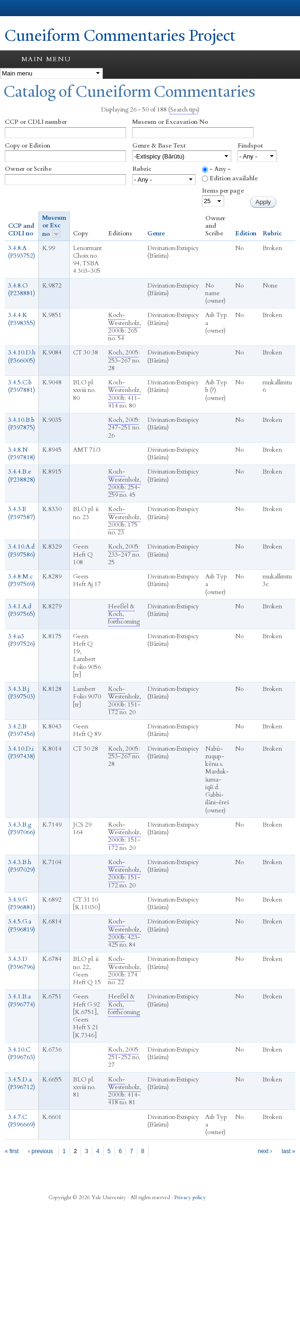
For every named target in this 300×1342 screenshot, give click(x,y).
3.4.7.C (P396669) (21, 1121)
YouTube (110, 1213)
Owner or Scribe (28, 169)
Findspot (250, 145)
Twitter (73, 1213)
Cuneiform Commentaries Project (120, 35)
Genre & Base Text (159, 145)
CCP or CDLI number (36, 122)
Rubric (142, 169)
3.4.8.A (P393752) (21, 252)
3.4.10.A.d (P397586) (21, 550)
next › (265, 1151)
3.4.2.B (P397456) (21, 730)
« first (11, 1151)
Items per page (223, 190)
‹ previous (40, 1151)
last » (288, 1151)
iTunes (91, 1213)
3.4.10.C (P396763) (21, 1053)
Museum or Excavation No (170, 122)
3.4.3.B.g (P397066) (21, 828)
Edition (245, 233)
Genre (156, 233)
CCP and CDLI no (21, 230)
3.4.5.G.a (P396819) (21, 925)
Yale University (16, 8)
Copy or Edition (27, 145)
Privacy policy (190, 1197)
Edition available (233, 178)
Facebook (54, 1213)
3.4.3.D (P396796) (21, 963)
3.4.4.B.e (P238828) (21, 475)
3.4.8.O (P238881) (21, 289)
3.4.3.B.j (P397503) (21, 693)
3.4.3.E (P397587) (21, 513)
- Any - (220, 169)
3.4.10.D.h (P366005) (22, 356)
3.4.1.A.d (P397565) (21, 610)
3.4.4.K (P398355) (21, 319)
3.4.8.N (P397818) (21, 454)
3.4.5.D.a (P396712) (21, 1083)
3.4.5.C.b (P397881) (21, 386)
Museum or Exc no (54, 226)
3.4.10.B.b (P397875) (21, 424)
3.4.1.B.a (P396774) (21, 1000)
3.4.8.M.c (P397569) (21, 580)
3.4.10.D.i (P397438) (21, 753)
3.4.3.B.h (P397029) (21, 866)
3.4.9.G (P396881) (21, 903)
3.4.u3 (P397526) (21, 640)
